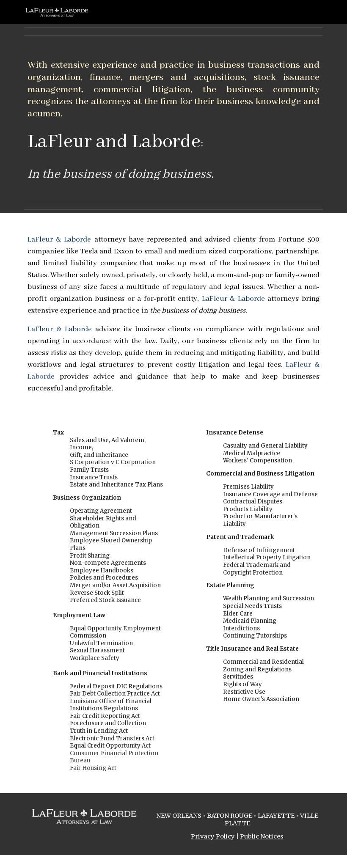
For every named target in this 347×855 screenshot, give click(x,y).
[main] (173, 118)
